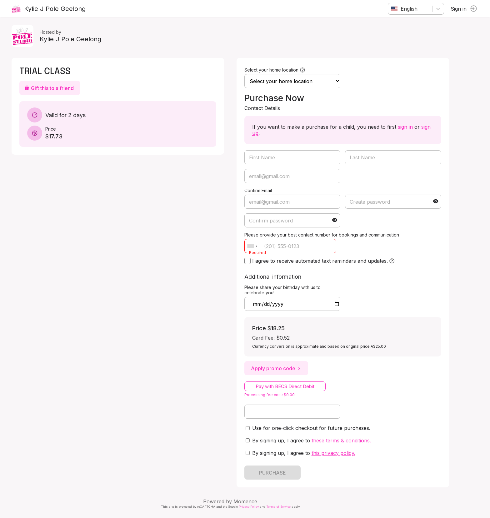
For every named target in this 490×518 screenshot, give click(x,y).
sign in (406, 127)
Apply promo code (277, 368)
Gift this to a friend (50, 88)
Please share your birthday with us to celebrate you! (283, 290)
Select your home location (272, 69)
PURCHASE (273, 473)
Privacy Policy (250, 506)
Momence (246, 501)
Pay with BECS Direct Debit (286, 386)
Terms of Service (279, 506)
